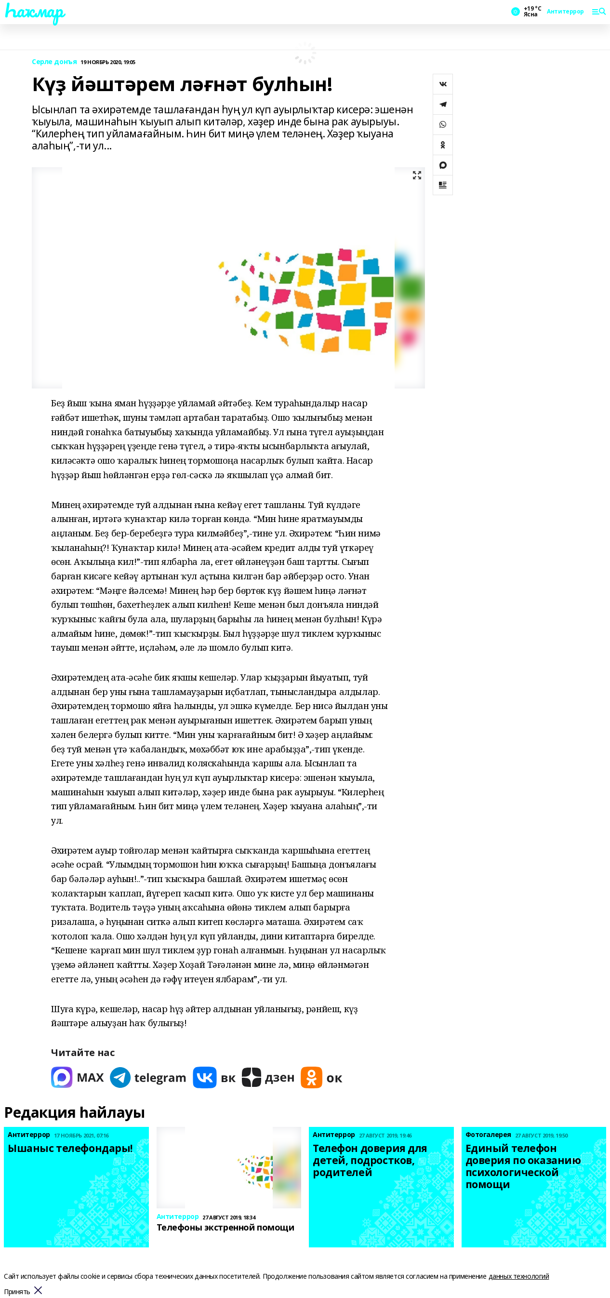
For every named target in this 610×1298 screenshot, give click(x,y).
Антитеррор (565, 11)
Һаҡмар (33, 10)
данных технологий (519, 1276)
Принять (17, 1292)
